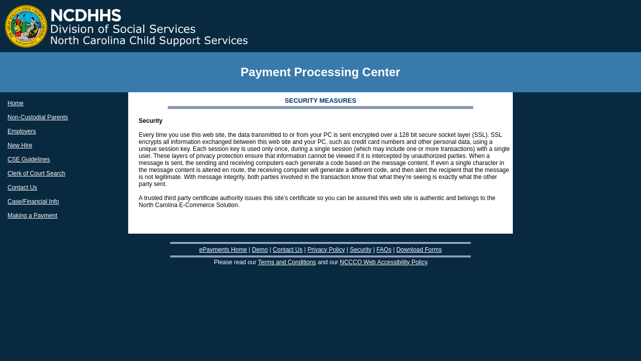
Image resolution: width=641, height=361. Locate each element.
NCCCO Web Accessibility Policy (383, 262)
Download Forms (419, 249)
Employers (22, 131)
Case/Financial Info (33, 201)
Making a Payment (32, 215)
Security (360, 249)
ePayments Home (223, 249)
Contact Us (22, 187)
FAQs (384, 249)
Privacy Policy (326, 249)
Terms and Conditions (287, 262)
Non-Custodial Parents (38, 117)
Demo (260, 249)
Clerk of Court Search (36, 173)
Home (16, 103)
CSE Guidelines (29, 159)
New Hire (20, 145)
